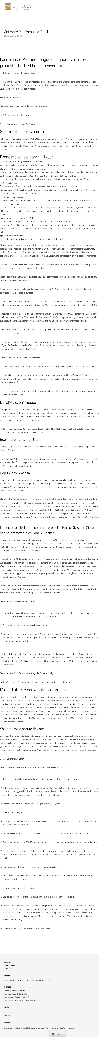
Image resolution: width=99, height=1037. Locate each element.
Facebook (8, 1012)
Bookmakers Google (12, 812)
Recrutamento (10, 965)
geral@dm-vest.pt (17, 991)
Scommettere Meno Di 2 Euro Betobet (17, 601)
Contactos (8, 969)
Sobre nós (8, 962)
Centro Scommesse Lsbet (12, 758)
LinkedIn (7, 1015)
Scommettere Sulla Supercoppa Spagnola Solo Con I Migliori (28, 673)
